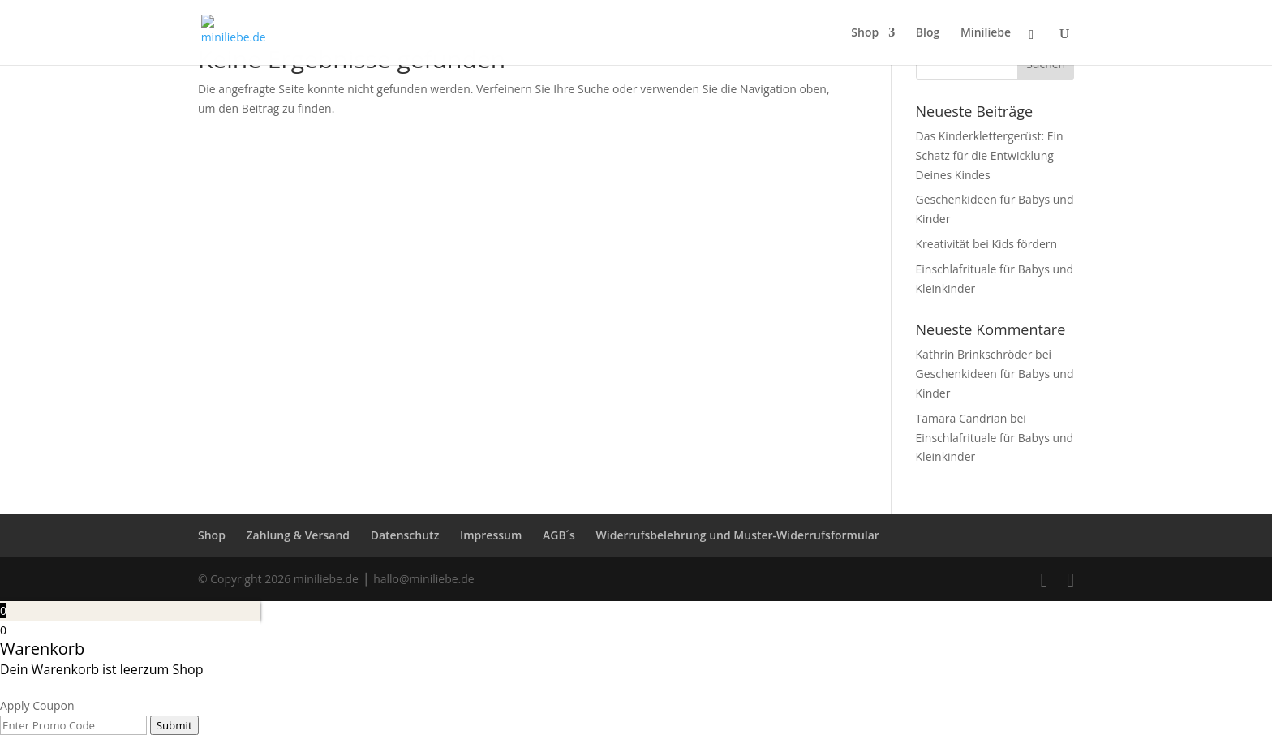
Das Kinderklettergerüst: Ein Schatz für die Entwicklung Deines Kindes (990, 155)
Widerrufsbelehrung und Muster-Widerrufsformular (737, 535)
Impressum (491, 535)
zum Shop (173, 669)
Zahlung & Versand (298, 535)
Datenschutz (405, 535)
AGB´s (559, 535)
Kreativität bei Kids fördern (987, 243)
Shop (212, 535)
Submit (174, 725)
